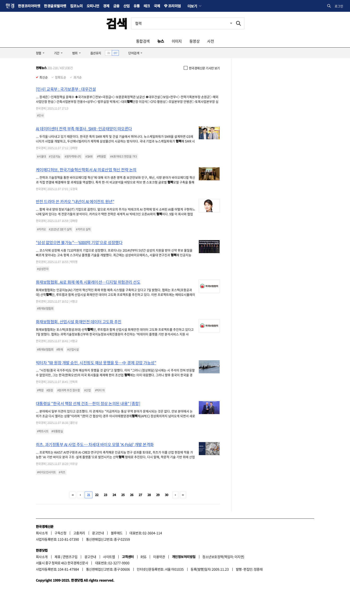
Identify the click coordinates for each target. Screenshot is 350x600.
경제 (106, 5)
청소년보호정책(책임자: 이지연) (223, 556)
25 (123, 495)
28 (149, 495)
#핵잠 (40, 390)
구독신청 (60, 532)
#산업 (87, 390)
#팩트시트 (42, 431)
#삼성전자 (42, 269)
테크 (147, 5)
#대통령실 (57, 431)
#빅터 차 (99, 390)
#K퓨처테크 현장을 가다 (123, 156)
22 (97, 495)
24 (114, 495)
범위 (75, 53)
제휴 (57, 556)
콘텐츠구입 (70, 556)
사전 (210, 41)
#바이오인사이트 (46, 472)
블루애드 (117, 532)
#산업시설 (73, 349)
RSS (143, 556)
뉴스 (160, 41)
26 (131, 495)
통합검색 (143, 41)
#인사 (40, 115)
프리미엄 (174, 5)
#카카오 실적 (83, 229)
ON (108, 53)
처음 (72, 495)
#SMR (88, 156)
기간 (56, 53)
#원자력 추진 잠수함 (68, 390)
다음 (175, 495)
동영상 (194, 41)
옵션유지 (95, 53)
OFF (115, 53)
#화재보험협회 (45, 308)
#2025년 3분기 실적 (60, 229)
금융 (116, 5)
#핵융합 (101, 156)
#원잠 (49, 390)
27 (140, 495)
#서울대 (41, 156)
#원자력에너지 (73, 156)
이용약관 (159, 556)
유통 (136, 5)
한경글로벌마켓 (55, 5)
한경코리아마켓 (29, 5)
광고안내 (98, 532)
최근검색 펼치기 (231, 23)
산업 (126, 5)
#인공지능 (54, 156)
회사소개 (42, 532)
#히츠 (62, 472)
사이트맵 (109, 556)
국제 (157, 5)
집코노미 (76, 5)
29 (158, 495)
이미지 (177, 41)
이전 (80, 495)
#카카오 (41, 229)
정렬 (38, 53)
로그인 (339, 6)
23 (105, 495)
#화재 (59, 349)
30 (166, 495)
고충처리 (79, 532)
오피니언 (93, 5)
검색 (116, 23)
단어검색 (133, 53)
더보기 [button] (192, 6)
